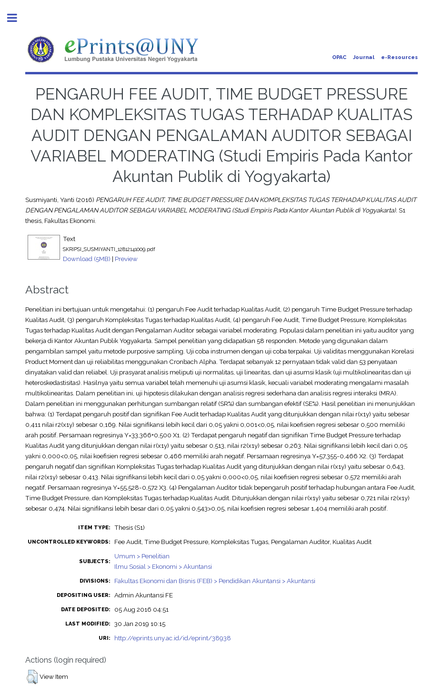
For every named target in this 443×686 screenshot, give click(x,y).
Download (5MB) (87, 258)
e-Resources (399, 57)
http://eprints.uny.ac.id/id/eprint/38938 (172, 638)
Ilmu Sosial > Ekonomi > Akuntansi (163, 566)
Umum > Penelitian (142, 556)
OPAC (339, 57)
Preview (126, 258)
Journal (363, 57)
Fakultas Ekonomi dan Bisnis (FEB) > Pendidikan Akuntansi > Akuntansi (214, 581)
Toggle (17, 18)
